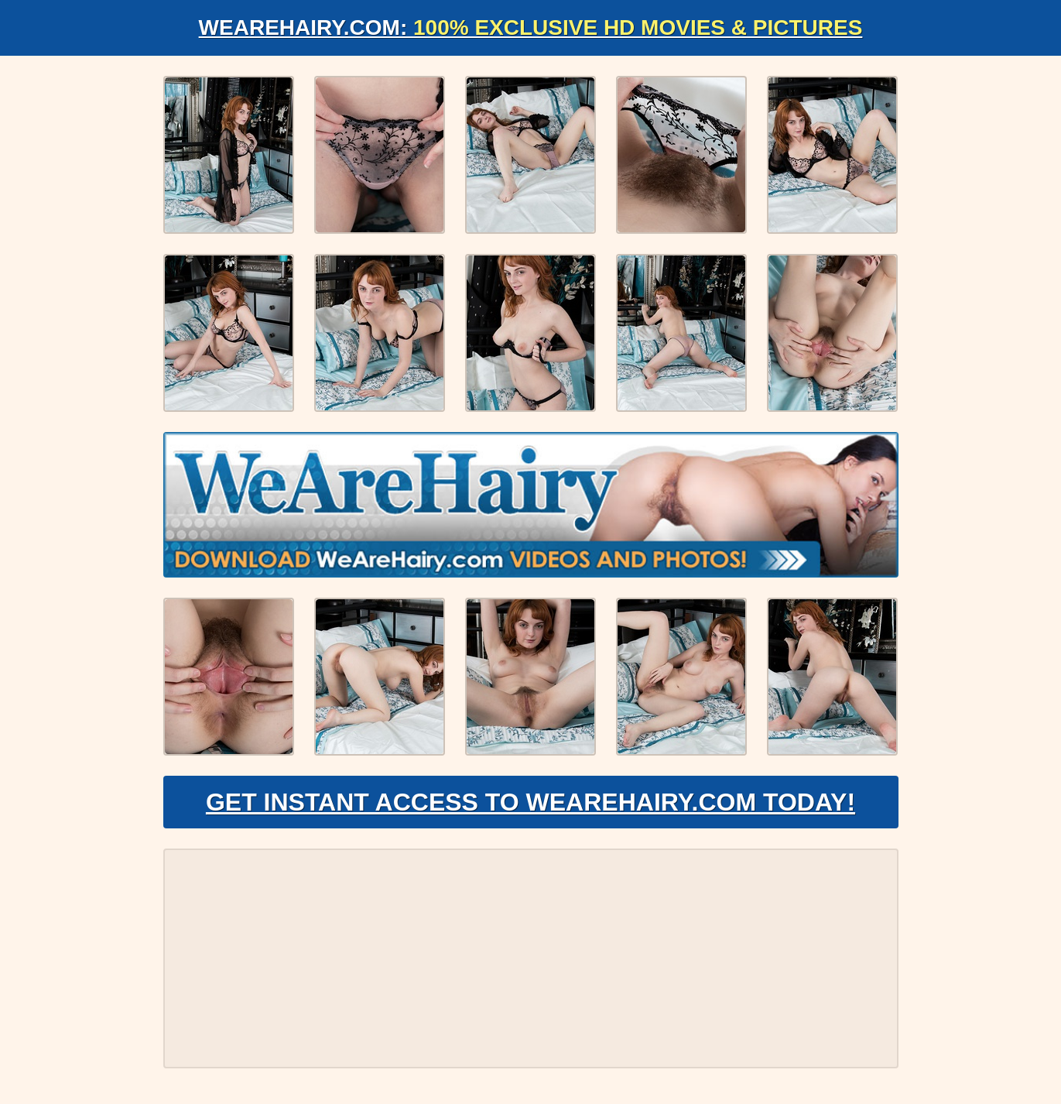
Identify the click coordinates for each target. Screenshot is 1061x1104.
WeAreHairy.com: (531, 27)
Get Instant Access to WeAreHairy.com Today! (530, 802)
